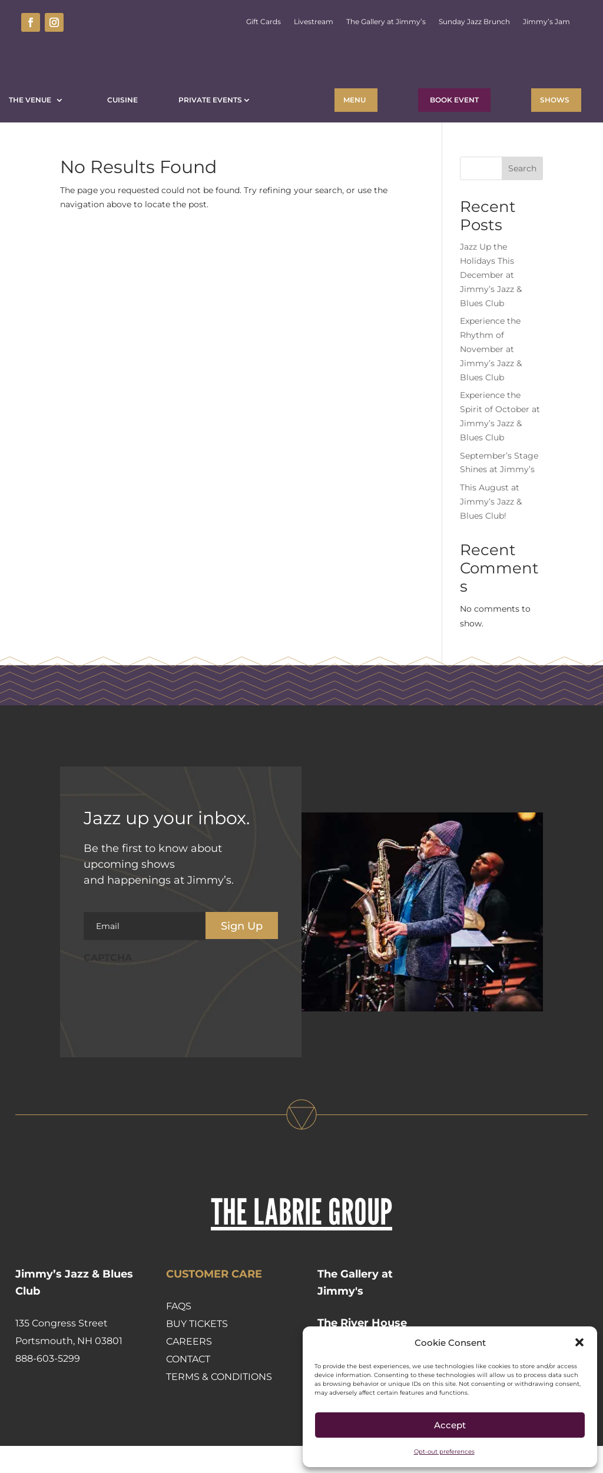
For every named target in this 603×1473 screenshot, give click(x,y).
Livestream (313, 22)
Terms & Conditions (219, 1403)
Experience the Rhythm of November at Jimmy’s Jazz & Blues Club (491, 376)
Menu (354, 99)
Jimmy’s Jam (546, 22)
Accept (450, 1425)
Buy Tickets (197, 1350)
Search (522, 195)
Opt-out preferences (444, 1451)
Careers (189, 1368)
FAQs (178, 1333)
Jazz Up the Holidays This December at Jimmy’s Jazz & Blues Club (491, 301)
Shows (554, 99)
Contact (188, 1386)
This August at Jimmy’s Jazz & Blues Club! (491, 528)
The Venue (32, 99)
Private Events (210, 99)
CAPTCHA (108, 984)
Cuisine (122, 99)
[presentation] (173, 1020)
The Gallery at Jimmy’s (386, 22)
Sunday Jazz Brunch (474, 22)
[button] (579, 1342)
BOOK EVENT (454, 99)
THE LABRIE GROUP (301, 1238)
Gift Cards (263, 22)
